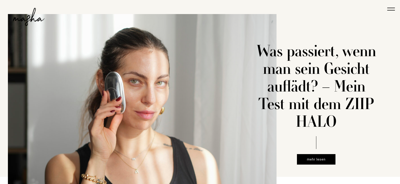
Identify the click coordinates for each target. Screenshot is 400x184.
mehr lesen (316, 159)
